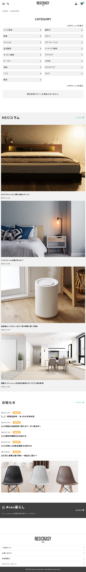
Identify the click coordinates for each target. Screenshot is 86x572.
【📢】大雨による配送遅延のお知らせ (16, 446)
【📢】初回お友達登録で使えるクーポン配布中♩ (21, 426)
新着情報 (17, 412)
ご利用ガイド (6, 548)
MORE (79, 118)
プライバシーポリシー (9, 564)
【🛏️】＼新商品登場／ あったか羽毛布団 (17, 416)
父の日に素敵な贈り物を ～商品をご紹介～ (19, 455)
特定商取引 (6, 559)
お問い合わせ (7, 553)
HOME (5, 11)
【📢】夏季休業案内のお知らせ (13, 436)
